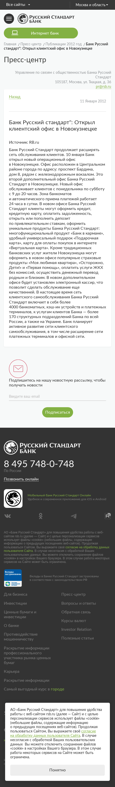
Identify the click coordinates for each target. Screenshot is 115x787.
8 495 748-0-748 (39, 464)
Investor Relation (76, 629)
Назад (14, 97)
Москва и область (92, 5)
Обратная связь (76, 612)
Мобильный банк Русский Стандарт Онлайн (59, 495)
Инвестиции (15, 603)
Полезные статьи (77, 638)
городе (57, 689)
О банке (11, 626)
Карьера (11, 671)
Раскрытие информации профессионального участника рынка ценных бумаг (27, 655)
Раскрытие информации (26, 680)
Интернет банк (45, 33)
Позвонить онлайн (21, 479)
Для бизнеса (15, 594)
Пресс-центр (73, 594)
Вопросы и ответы (78, 603)
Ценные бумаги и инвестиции (20, 614)
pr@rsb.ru (103, 87)
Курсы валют (73, 621)
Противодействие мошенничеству (21, 636)
